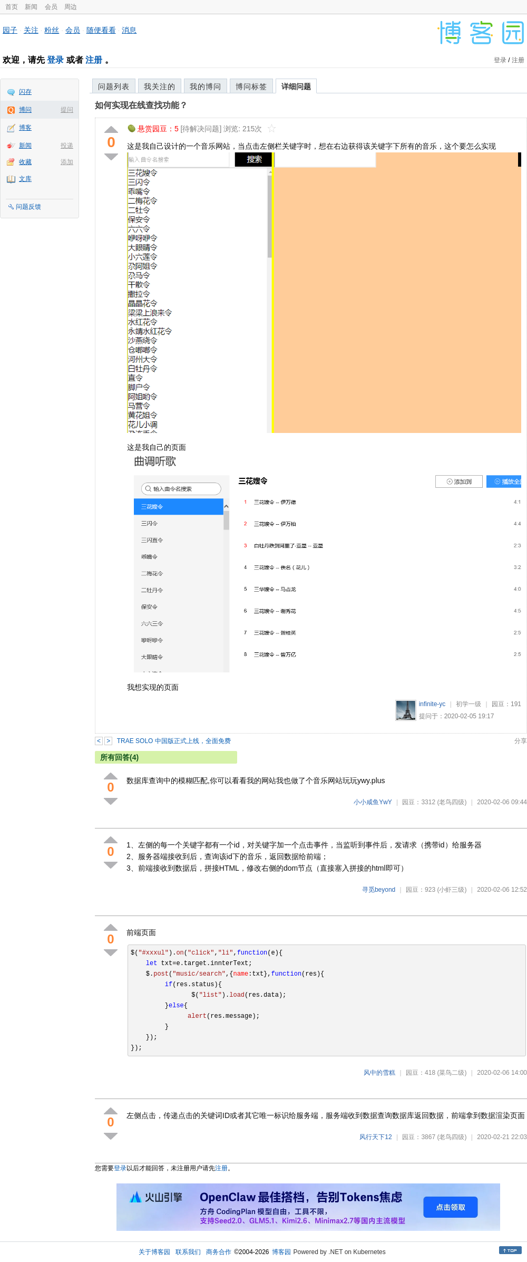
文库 (25, 178)
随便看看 (101, 30)
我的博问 (205, 86)
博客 (25, 127)
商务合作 (218, 1252)
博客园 (281, 1252)
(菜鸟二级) (451, 1072)
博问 (25, 109)
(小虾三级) (451, 889)
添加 (67, 162)
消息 (129, 30)
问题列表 (114, 86)
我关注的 (159, 86)
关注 (31, 30)
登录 (55, 59)
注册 (93, 59)
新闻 (31, 7)
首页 (11, 7)
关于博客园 (154, 1252)
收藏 (25, 162)
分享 (520, 741)
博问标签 (251, 86)
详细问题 (296, 86)
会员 (51, 7)
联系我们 (188, 1252)
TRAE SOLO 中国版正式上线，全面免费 (174, 741)
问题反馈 (28, 206)
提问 (67, 109)
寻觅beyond (378, 889)
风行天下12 (375, 1137)
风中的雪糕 (379, 1072)
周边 (70, 7)
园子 (10, 30)
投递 (67, 145)
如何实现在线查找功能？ (141, 105)
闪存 (25, 91)
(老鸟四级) (451, 802)
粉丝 (51, 30)
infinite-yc (432, 704)
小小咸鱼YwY (373, 802)
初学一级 (468, 704)
